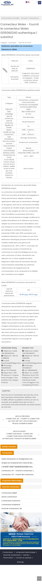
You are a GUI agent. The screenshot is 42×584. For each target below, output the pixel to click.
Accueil (24, 18)
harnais (26, 555)
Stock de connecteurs (12, 555)
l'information (8, 558)
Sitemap (20, 562)
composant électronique (25, 552)
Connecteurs (33, 18)
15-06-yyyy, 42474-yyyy (29, 294)
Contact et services (23, 558)
